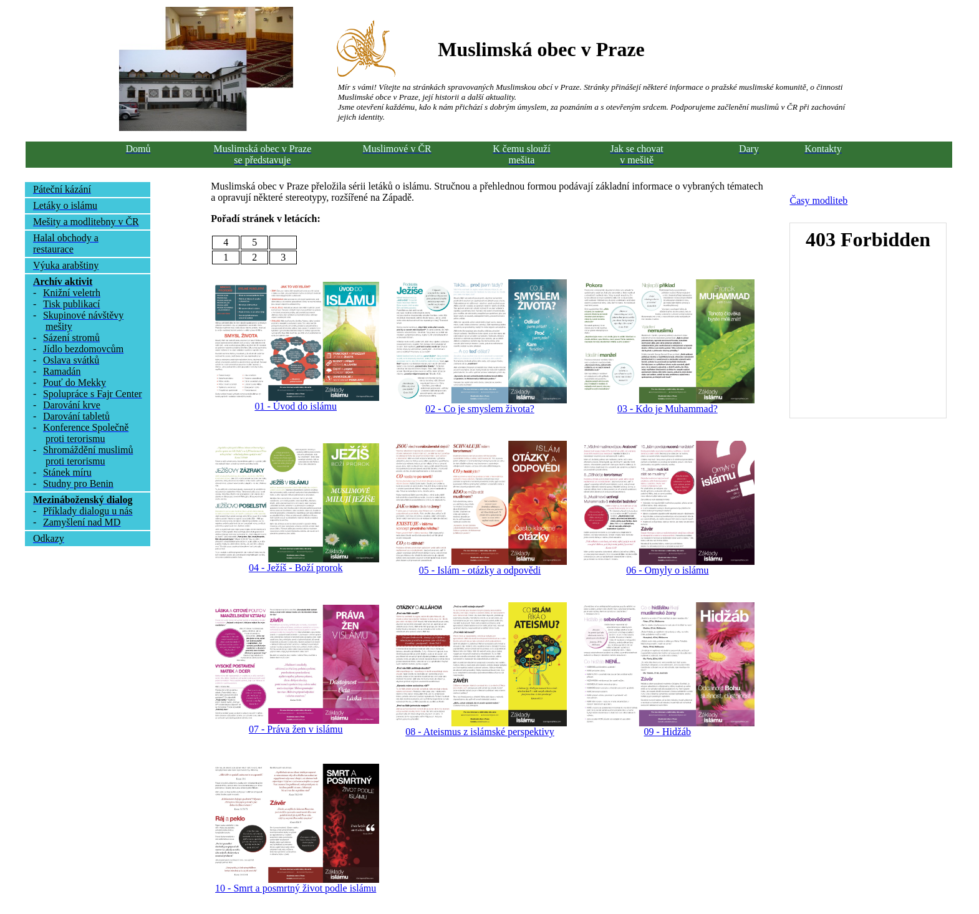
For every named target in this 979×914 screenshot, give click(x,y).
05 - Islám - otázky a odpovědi (480, 570)
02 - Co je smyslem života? (479, 408)
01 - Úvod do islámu (295, 406)
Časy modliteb (818, 200)
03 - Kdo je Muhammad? (667, 408)
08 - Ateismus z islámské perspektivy (479, 731)
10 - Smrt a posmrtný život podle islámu (295, 888)
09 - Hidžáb (668, 731)
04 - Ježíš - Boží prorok (296, 567)
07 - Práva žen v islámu (296, 729)
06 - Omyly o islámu (667, 570)
